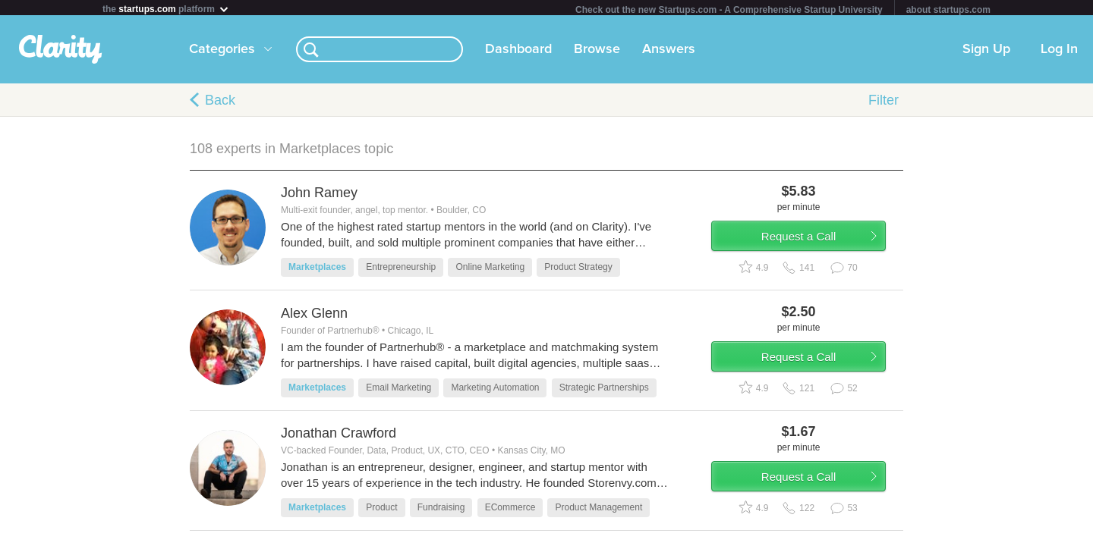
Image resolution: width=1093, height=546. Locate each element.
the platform (166, 9)
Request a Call (813, 245)
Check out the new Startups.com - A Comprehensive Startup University (729, 10)
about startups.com (948, 10)
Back (220, 103)
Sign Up (986, 52)
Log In (1059, 52)
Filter (883, 103)
